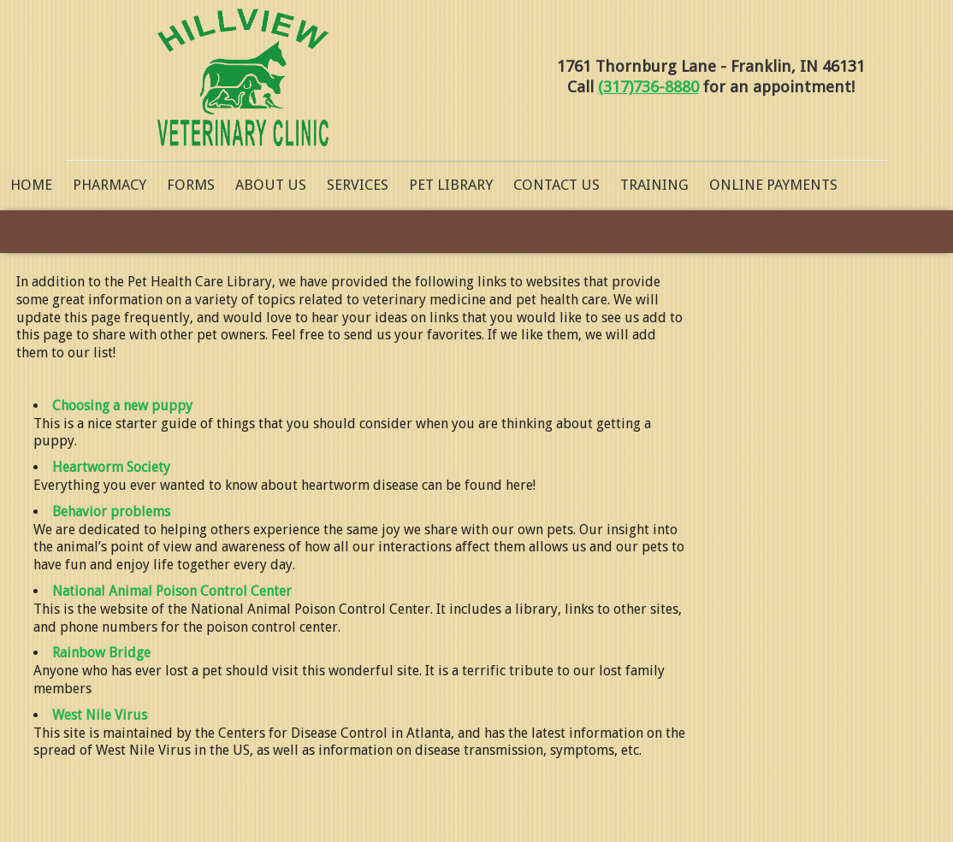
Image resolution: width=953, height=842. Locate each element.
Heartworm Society (111, 467)
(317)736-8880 (648, 87)
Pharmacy (109, 184)
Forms (191, 184)
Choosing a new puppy (122, 405)
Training (654, 184)
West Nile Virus (99, 715)
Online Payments (773, 184)
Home (31, 184)
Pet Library (451, 184)
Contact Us (556, 184)
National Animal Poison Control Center (172, 591)
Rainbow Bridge (101, 653)
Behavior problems (111, 511)
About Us (270, 184)
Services (357, 184)
